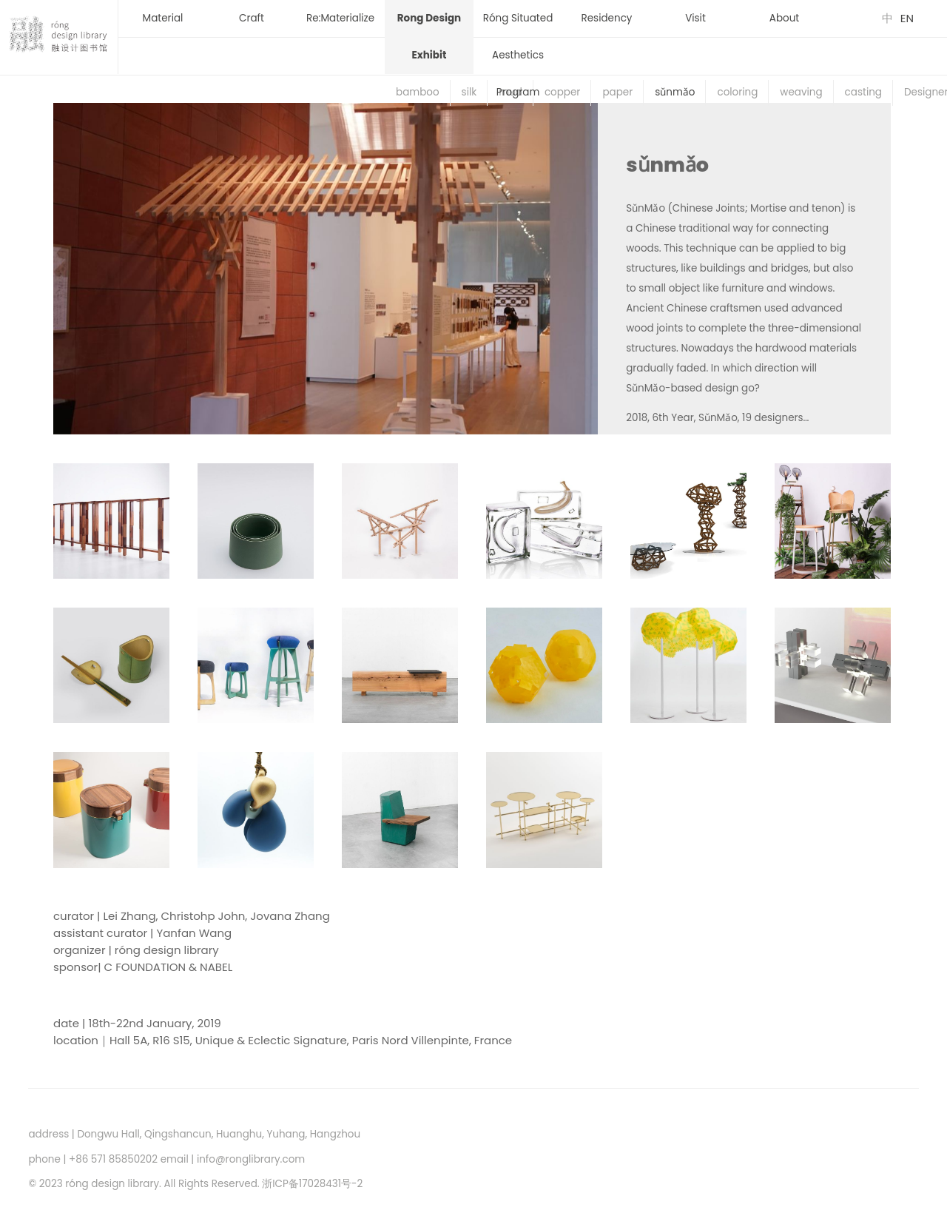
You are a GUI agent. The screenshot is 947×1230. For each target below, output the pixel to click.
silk (469, 92)
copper (563, 92)
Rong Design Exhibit (429, 36)
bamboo (417, 92)
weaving (801, 92)
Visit (695, 18)
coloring (737, 92)
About (784, 18)
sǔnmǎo (675, 92)
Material (163, 18)
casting (863, 92)
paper (617, 92)
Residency (607, 18)
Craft (251, 18)
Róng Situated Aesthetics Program (518, 55)
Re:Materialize (340, 18)
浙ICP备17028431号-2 (312, 1184)
